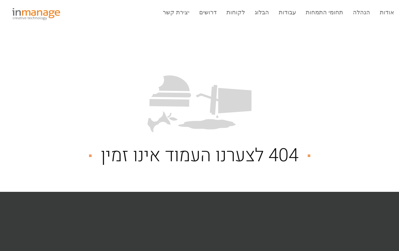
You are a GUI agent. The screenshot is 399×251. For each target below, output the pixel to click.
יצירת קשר (176, 12)
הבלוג (262, 12)
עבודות (287, 12)
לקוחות (235, 12)
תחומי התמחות (324, 12)
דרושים (208, 12)
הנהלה (361, 12)
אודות (387, 12)
